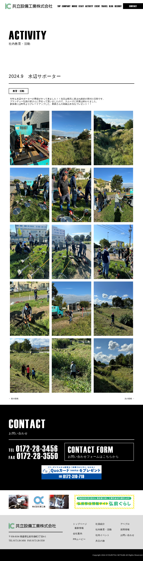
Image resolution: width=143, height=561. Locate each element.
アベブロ (125, 524)
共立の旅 (100, 541)
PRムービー (79, 539)
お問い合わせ (127, 535)
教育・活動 (18, 91)
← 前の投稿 (13, 399)
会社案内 (77, 533)
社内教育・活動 (104, 529)
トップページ (80, 524)
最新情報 (79, 528)
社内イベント (102, 535)
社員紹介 (100, 524)
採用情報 (125, 529)
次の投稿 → (129, 399)
